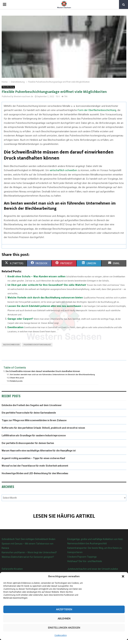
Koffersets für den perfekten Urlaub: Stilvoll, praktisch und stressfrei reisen (43, 428)
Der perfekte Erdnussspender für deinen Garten (28, 443)
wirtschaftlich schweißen (63, 170)
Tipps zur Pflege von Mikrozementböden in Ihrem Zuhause (34, 420)
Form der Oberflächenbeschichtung (97, 110)
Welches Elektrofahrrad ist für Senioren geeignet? (28, 557)
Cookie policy (60, 635)
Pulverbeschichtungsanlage (37, 345)
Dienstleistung (8, 87)
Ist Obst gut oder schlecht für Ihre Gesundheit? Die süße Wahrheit (47, 284)
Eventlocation (16, 327)
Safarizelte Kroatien (12, 569)
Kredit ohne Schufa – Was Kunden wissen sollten (37, 276)
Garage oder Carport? (20, 318)
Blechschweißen (11, 345)
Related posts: (16, 381)
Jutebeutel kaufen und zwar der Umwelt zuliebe (92, 569)
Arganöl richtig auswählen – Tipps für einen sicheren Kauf (33, 458)
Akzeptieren (64, 609)
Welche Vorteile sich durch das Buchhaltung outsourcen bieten (45, 297)
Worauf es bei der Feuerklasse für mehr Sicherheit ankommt (35, 465)
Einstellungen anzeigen (64, 627)
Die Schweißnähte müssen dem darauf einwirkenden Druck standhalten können (43, 371)
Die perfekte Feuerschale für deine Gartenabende (29, 412)
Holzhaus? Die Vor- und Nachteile (84, 561)
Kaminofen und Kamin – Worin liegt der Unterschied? (29, 552)
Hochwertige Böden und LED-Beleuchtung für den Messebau (35, 473)
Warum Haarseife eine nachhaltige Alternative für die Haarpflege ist (39, 450)
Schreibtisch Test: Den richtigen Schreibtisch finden (28, 539)
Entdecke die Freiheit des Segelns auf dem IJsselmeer (32, 405)
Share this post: (17, 377)
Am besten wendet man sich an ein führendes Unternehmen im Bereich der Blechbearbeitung (52, 374)
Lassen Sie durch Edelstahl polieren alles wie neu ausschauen (44, 306)
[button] (123, 576)
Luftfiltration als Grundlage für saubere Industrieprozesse (34, 435)
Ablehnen (64, 618)
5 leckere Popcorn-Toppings (82, 556)
